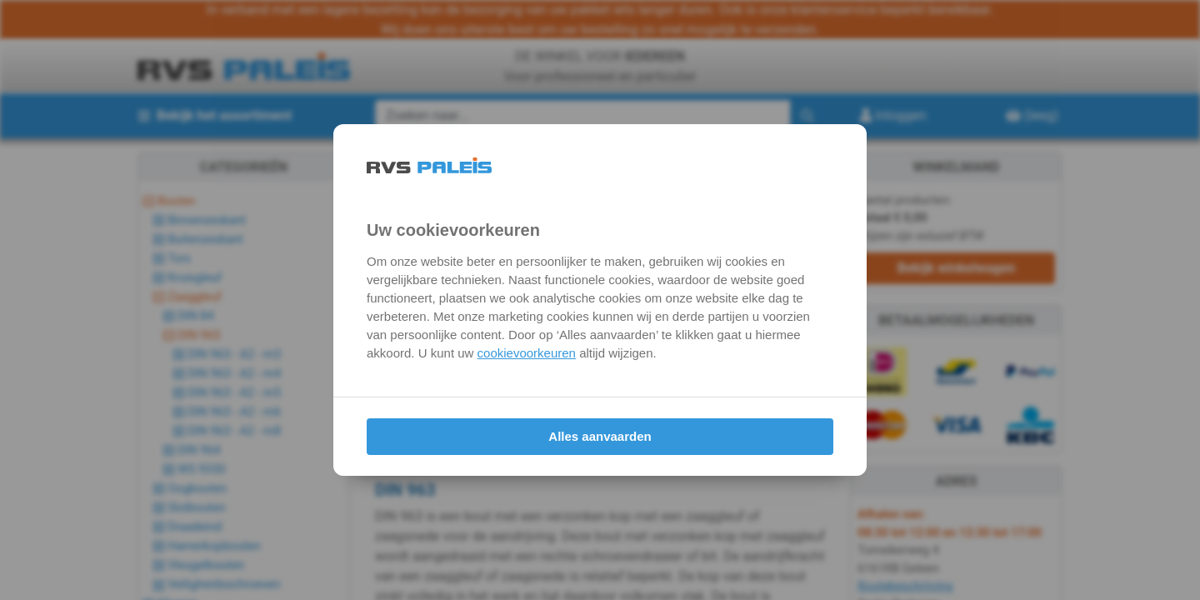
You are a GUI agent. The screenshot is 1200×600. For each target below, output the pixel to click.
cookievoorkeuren (527, 353)
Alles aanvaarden (599, 436)
